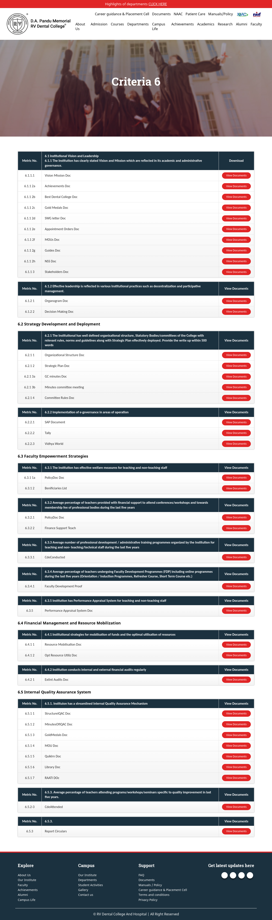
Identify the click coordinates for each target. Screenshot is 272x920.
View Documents (236, 175)
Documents (161, 14)
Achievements (182, 24)
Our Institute (27, 880)
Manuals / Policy (150, 885)
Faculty (256, 24)
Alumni (241, 24)
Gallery (83, 890)
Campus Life (158, 26)
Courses (117, 24)
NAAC (178, 14)
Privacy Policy (148, 900)
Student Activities (90, 885)
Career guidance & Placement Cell (122, 14)
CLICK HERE (157, 4)
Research (225, 24)
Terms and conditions (154, 895)
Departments (138, 24)
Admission (99, 24)
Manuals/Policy (220, 14)
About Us (80, 26)
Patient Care (195, 14)
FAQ (141, 875)
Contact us (85, 895)
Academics (205, 24)
